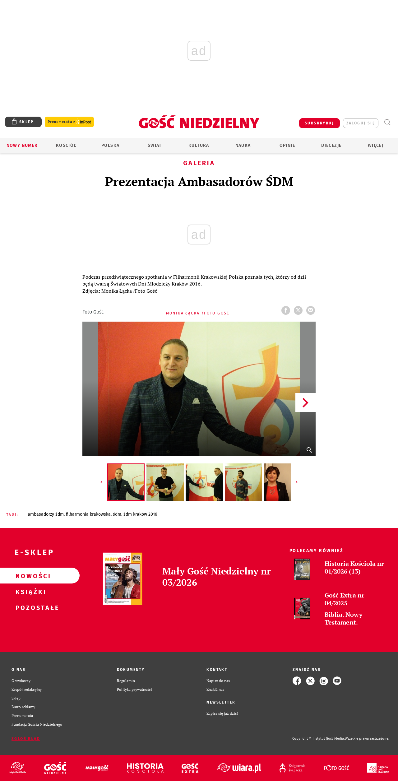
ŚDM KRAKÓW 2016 (140, 514)
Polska (110, 145)
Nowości (30, 575)
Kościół (66, 145)
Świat (155, 145)
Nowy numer (22, 145)
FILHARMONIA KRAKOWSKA (88, 514)
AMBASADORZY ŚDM (46, 514)
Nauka (243, 145)
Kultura (198, 145)
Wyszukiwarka (387, 122)
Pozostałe (30, 607)
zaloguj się (360, 123)
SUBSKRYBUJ (319, 123)
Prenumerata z (69, 122)
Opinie (287, 145)
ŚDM (117, 514)
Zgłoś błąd (26, 739)
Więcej (375, 145)
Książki (30, 591)
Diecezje (331, 145)
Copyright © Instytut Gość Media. (318, 739)
